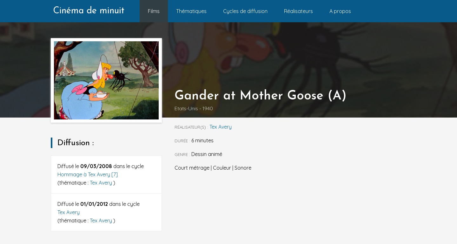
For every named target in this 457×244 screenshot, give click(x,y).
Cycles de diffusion (245, 11)
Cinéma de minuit (88, 11)
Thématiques (191, 11)
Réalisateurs (298, 11)
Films (154, 11)
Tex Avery (101, 183)
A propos (340, 11)
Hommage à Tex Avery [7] (87, 174)
